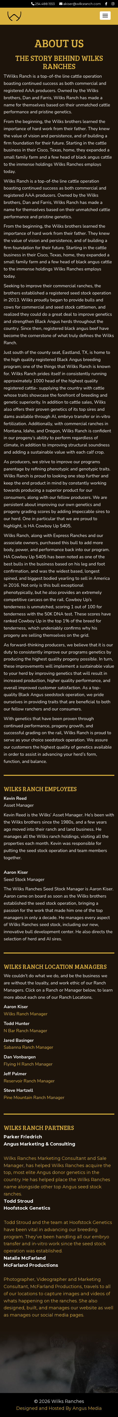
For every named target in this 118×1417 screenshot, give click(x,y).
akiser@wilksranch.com (80, 4)
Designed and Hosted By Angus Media (59, 1408)
